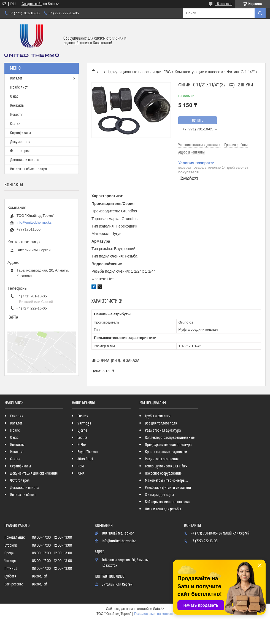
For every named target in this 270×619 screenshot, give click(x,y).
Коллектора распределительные (170, 438)
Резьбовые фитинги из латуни (168, 488)
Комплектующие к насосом (199, 72)
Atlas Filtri (85, 459)
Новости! (16, 115)
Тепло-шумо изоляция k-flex (166, 466)
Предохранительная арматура (168, 445)
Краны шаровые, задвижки (166, 452)
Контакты (17, 105)
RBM (80, 466)
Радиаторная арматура (163, 430)
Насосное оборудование (163, 473)
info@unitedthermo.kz (34, 222)
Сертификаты (20, 133)
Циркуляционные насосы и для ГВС (139, 72)
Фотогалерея (19, 151)
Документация (21, 142)
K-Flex (82, 445)
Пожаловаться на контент (153, 614)
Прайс (15, 430)
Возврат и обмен (23, 495)
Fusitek (82, 416)
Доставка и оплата (24, 160)
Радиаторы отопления (162, 459)
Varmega (84, 423)
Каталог (16, 78)
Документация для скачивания (34, 473)
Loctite (82, 438)
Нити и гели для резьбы (163, 509)
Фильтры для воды (159, 495)
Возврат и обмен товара (28, 169)
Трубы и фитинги (158, 416)
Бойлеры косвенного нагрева (167, 502)
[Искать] (260, 13)
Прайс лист (19, 87)
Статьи (15, 124)
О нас (14, 96)
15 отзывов (223, 4)
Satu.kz (158, 609)
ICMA (80, 473)
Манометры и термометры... (166, 480)
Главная (16, 416)
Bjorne (82, 430)
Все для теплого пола (161, 423)
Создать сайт (31, 4)
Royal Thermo (87, 452)
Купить (197, 120)
